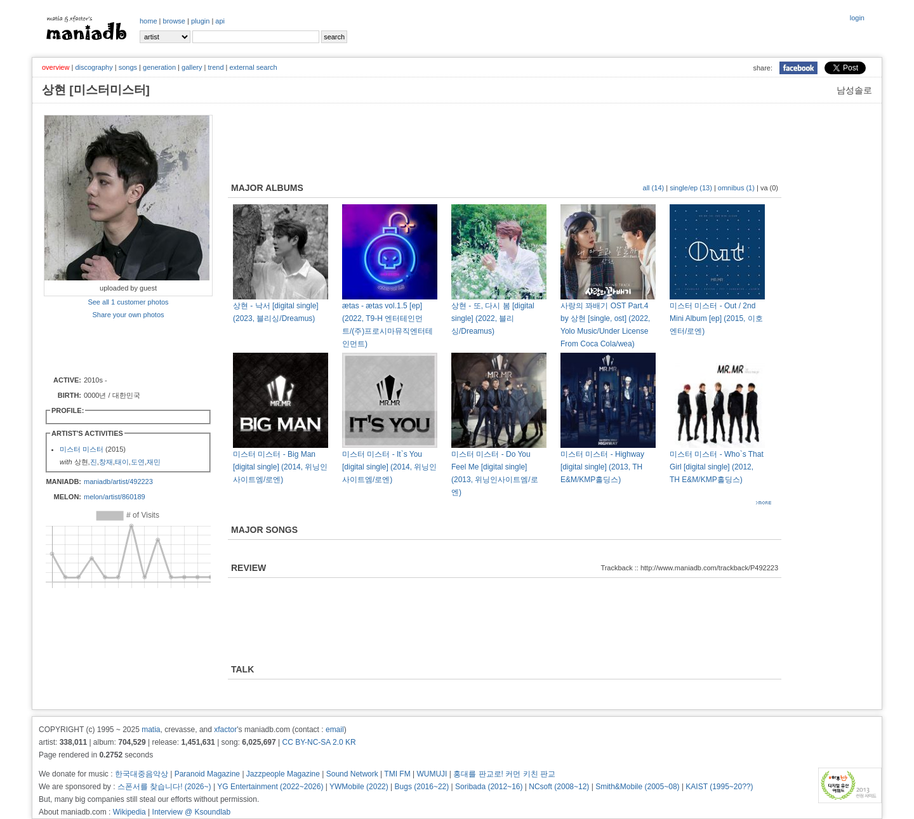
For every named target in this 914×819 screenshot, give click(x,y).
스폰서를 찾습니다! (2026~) (164, 786)
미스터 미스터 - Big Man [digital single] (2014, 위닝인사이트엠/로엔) (280, 467)
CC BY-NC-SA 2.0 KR (318, 742)
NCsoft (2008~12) (559, 786)
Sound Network (352, 774)
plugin (200, 21)
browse (174, 21)
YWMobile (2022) (358, 786)
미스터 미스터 (81, 449)
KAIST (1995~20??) (719, 786)
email (335, 729)
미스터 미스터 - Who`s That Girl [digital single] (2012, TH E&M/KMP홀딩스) (717, 467)
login (857, 18)
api (220, 21)
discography (93, 67)
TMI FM (397, 774)
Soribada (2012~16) (488, 786)
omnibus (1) (736, 188)
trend (215, 67)
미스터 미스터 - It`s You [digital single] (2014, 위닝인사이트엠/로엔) (389, 467)
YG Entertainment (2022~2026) (270, 786)
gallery (192, 67)
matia (151, 729)
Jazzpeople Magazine (283, 774)
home (148, 21)
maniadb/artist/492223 (118, 481)
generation (159, 67)
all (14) (654, 188)
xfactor (225, 729)
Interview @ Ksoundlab (191, 812)
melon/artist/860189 (114, 497)
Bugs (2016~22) (422, 786)
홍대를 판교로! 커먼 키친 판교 (504, 774)
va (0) (769, 188)
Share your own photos (128, 314)
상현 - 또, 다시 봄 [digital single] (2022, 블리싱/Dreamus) (492, 318)
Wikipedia (129, 812)
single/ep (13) (691, 188)
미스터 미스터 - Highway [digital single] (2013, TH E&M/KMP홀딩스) (602, 467)
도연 (138, 462)
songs (128, 67)
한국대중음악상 (141, 774)
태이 (122, 462)
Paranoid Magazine (207, 774)
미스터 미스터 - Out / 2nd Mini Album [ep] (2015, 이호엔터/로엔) (716, 318)
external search (253, 67)
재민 (154, 462)
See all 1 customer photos (128, 302)
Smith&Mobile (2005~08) (637, 786)
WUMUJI (431, 774)
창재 (106, 462)
